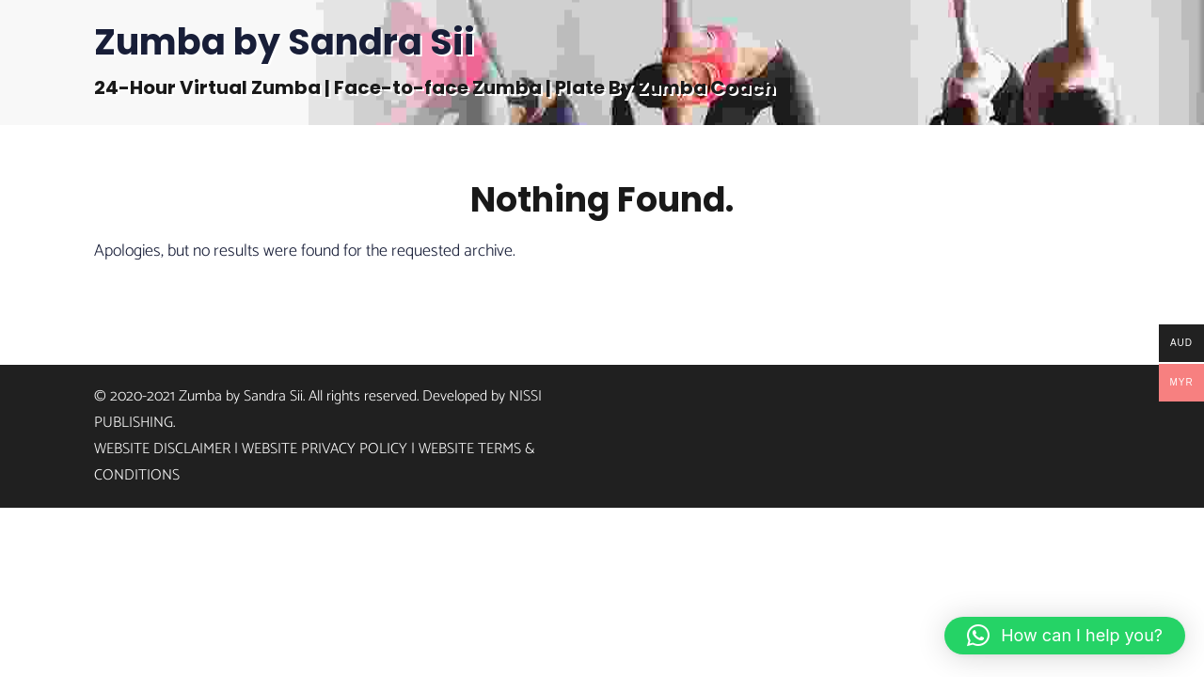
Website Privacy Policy (324, 449)
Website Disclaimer (162, 449)
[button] (1064, 635)
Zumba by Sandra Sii (284, 42)
